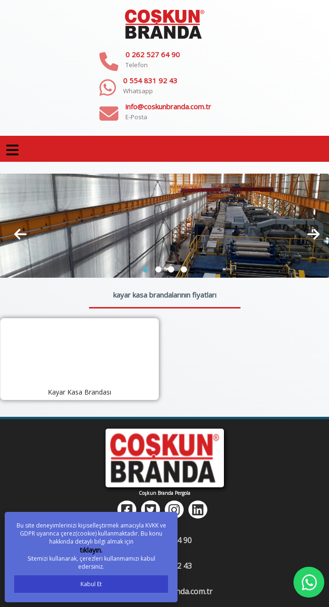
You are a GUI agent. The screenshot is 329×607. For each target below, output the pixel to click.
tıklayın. (91, 549)
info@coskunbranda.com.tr (168, 106)
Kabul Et (91, 584)
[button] (145, 269)
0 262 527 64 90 (152, 54)
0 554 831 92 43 (150, 80)
